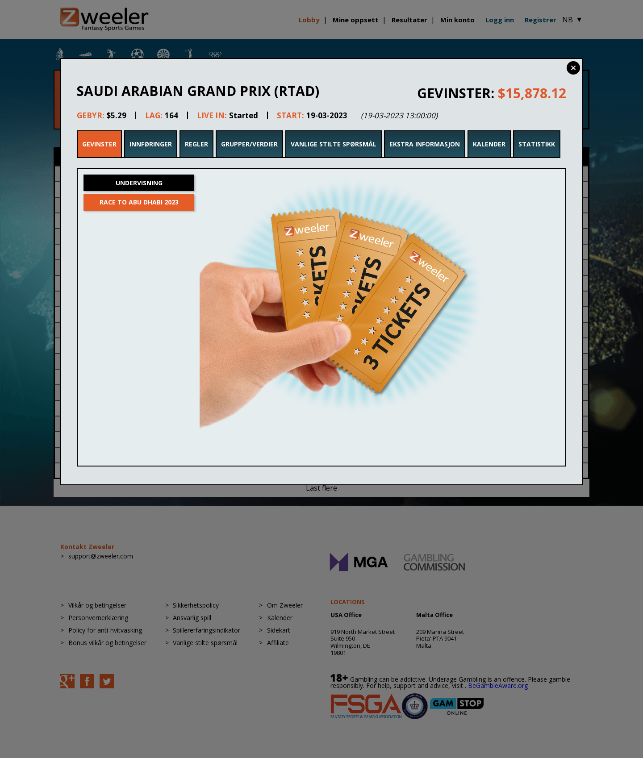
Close (573, 68)
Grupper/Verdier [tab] (249, 144)
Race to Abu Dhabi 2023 (139, 202)
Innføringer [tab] (150, 144)
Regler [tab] (196, 144)
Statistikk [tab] (536, 144)
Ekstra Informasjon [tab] (424, 144)
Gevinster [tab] (99, 144)
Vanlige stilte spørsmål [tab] (333, 144)
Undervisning (139, 183)
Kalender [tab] (489, 144)
